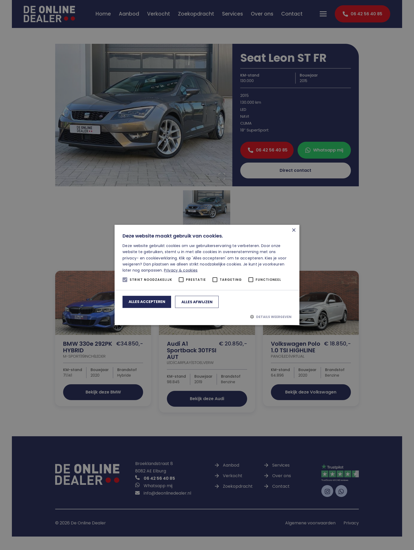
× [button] (293, 231)
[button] (207, 316)
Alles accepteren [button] (147, 301)
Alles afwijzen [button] (197, 302)
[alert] (207, 275)
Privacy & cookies (180, 270)
